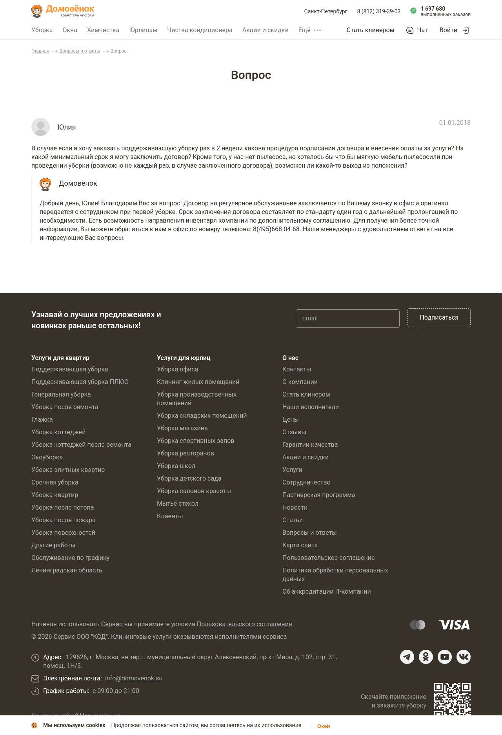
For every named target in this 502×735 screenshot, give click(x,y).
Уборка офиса (177, 369)
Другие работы (53, 545)
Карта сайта (300, 545)
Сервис (112, 624)
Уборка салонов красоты (194, 491)
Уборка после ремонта (64, 407)
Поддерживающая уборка (69, 369)
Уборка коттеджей (58, 432)
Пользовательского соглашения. (245, 624)
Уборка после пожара (63, 520)
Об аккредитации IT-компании (326, 591)
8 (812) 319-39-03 (379, 11)
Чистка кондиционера (200, 30)
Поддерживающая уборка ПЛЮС (79, 382)
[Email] (348, 318)
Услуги (292, 470)
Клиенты (170, 516)
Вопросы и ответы (80, 51)
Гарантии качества (310, 444)
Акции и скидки (265, 30)
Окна (69, 30)
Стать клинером (371, 30)
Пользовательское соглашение (328, 557)
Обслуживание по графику (70, 557)
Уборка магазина (182, 428)
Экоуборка (47, 457)
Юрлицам (143, 30)
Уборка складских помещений (202, 415)
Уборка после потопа (62, 507)
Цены (290, 419)
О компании (300, 382)
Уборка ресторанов (185, 453)
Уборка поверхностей (63, 532)
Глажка (42, 419)
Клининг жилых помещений (198, 382)
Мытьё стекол (177, 503)
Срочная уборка (54, 482)
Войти (448, 30)
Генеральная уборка (61, 394)
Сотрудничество (306, 482)
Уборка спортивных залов (195, 440)
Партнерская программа (318, 495)
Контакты (296, 369)
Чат (422, 30)
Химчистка (103, 30)
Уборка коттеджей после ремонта (81, 444)
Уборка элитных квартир (68, 470)
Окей (323, 726)
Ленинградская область (66, 570)
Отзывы (294, 432)
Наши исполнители (310, 407)
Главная (40, 51)
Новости (294, 507)
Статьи (292, 520)
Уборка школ (176, 466)
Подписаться (439, 317)
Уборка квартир (54, 495)
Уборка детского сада (189, 478)
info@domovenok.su (133, 678)
